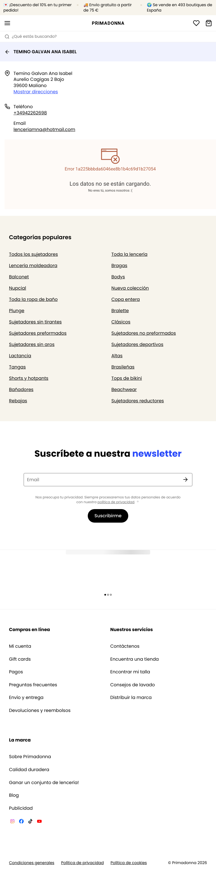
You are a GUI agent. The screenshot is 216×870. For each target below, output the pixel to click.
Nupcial (17, 288)
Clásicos (120, 322)
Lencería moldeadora (33, 265)
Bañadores (21, 389)
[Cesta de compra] (208, 23)
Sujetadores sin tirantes (35, 322)
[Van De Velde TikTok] (30, 822)
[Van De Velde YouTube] (39, 822)
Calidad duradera (29, 770)
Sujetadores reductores (137, 401)
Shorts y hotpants (28, 378)
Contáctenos (125, 646)
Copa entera (125, 299)
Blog (14, 795)
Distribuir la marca (131, 697)
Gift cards (20, 659)
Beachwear (124, 389)
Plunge (16, 310)
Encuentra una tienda (134, 659)
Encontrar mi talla (130, 672)
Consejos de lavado (132, 685)
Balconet (19, 277)
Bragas (119, 265)
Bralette (120, 310)
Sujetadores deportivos (137, 344)
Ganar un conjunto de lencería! (44, 783)
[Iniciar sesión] (196, 23)
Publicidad (21, 808)
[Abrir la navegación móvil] (7, 23)
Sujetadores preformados (38, 333)
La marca (20, 740)
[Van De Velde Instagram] (12, 822)
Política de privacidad (82, 862)
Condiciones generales (31, 862)
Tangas (17, 367)
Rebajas (18, 401)
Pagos (16, 672)
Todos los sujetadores (33, 254)
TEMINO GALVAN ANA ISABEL (40, 51)
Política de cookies (129, 862)
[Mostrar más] (138, 502)
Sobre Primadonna (30, 757)
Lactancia (20, 355)
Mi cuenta (20, 646)
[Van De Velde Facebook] (21, 822)
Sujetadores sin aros (32, 344)
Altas (117, 355)
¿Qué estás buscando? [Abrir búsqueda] (30, 36)
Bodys (118, 277)
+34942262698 (30, 113)
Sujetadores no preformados (143, 333)
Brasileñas (122, 367)
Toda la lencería (129, 254)
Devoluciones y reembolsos (40, 710)
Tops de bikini (126, 378)
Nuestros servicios (131, 629)
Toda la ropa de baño (33, 299)
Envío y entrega (26, 697)
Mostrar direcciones (36, 91)
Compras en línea (29, 629)
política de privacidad (116, 502)
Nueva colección (130, 288)
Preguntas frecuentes (33, 685)
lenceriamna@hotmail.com (44, 129)
